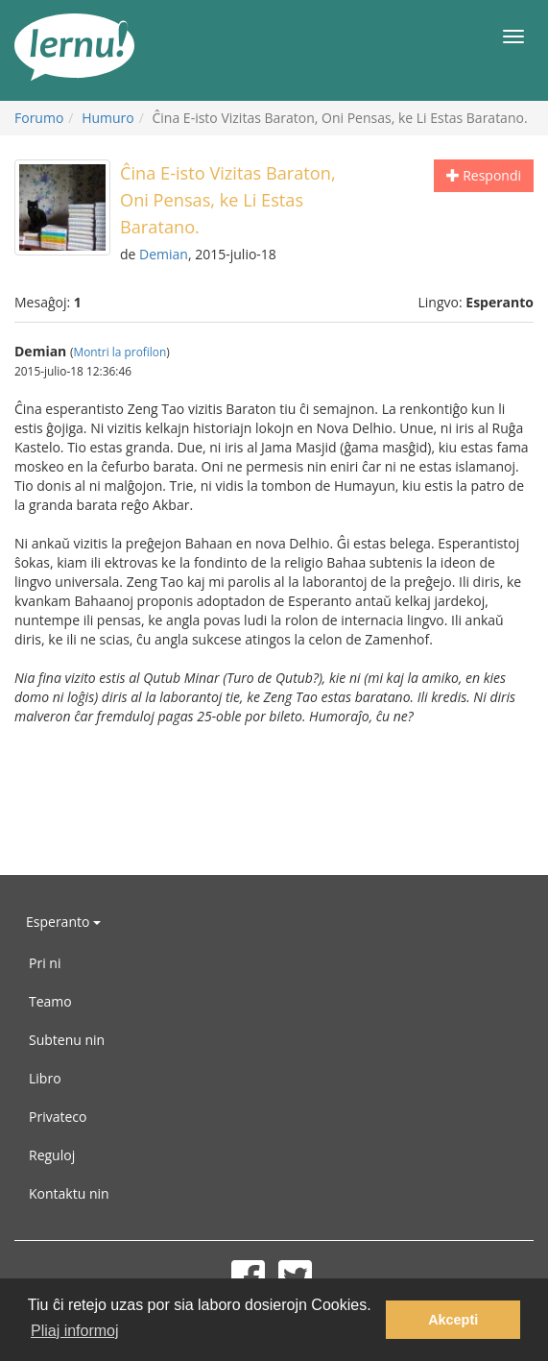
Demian (163, 254)
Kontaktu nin (69, 1193)
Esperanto (63, 921)
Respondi (483, 175)
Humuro (108, 118)
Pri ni (44, 963)
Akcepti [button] (453, 1319)
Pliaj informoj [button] (75, 1331)
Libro (45, 1078)
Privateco (57, 1116)
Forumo (38, 118)
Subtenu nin (67, 1040)
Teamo (50, 1001)
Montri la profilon (119, 351)
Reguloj (52, 1155)
